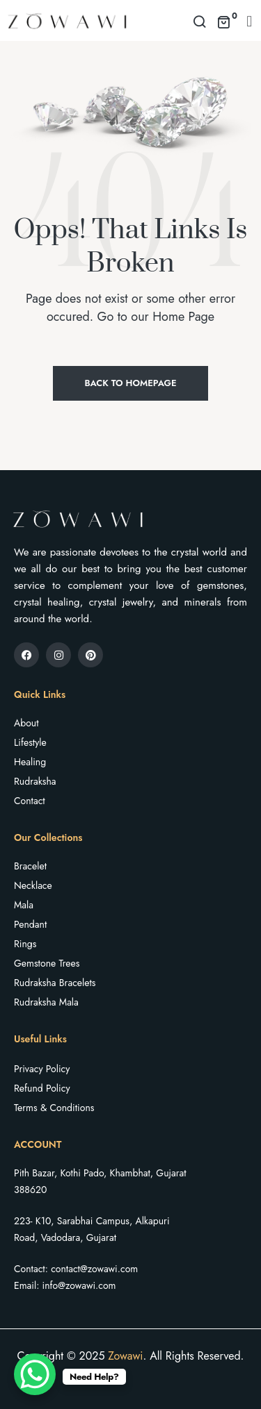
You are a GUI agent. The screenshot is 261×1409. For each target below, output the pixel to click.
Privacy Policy (42, 1069)
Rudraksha (35, 781)
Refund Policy (42, 1088)
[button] (250, 21)
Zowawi (125, 1356)
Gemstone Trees (46, 963)
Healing (30, 762)
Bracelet (30, 866)
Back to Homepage (130, 383)
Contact (29, 801)
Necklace (33, 885)
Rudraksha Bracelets (54, 983)
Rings (25, 944)
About (26, 723)
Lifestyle (30, 742)
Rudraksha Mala (46, 1002)
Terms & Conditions (54, 1108)
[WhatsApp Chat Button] (35, 1374)
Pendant (30, 924)
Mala (23, 905)
